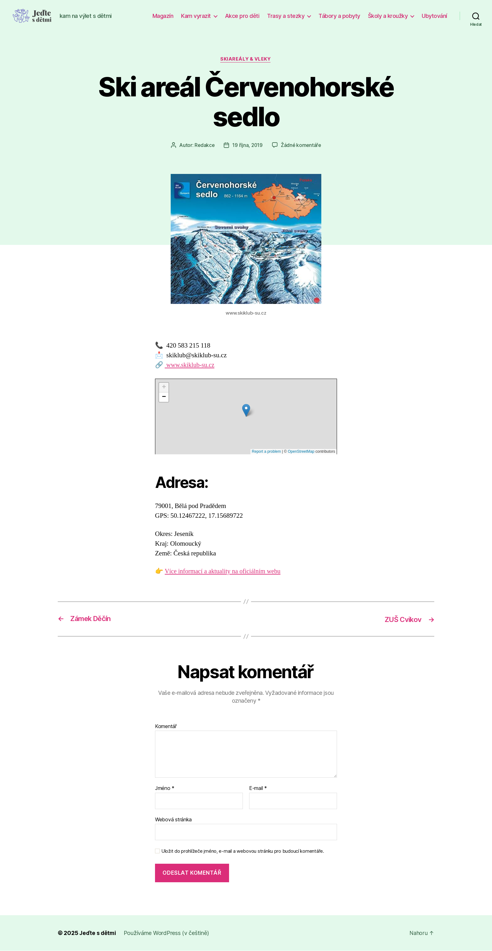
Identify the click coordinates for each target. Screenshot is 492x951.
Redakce (204, 146)
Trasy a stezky (285, 16)
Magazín (163, 16)
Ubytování (434, 16)
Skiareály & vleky (246, 59)
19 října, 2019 (247, 146)
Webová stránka (173, 820)
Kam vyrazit (196, 16)
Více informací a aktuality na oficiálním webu (225, 571)
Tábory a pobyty (339, 16)
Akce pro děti (242, 16)
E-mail (258, 789)
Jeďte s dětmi (98, 933)
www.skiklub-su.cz (191, 365)
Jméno (164, 789)
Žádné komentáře (301, 146)
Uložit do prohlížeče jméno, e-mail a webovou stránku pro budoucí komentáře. (242, 852)
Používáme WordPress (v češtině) (167, 933)
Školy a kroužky (388, 16)
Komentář (166, 727)
